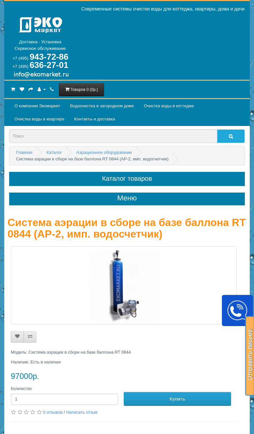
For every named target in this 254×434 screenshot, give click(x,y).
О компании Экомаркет (37, 105)
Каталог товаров (127, 178)
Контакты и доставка (94, 118)
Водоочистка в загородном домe (102, 105)
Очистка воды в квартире (39, 118)
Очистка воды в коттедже (169, 105)
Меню (126, 198)
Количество (21, 388)
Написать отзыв (82, 412)
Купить (177, 399)
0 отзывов (53, 412)
